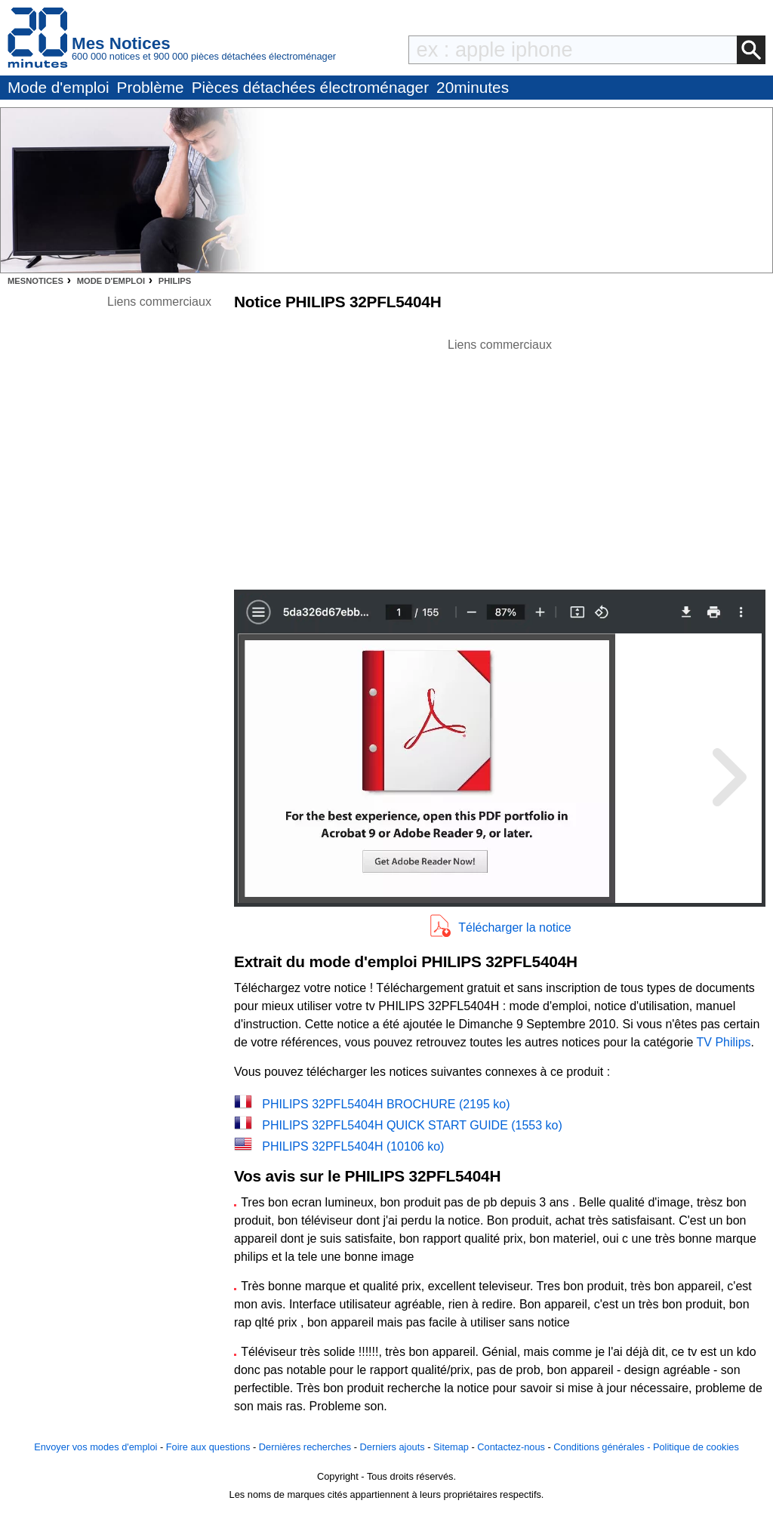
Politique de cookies (696, 1447)
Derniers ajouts (392, 1447)
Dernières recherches (305, 1447)
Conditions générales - (603, 1447)
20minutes (472, 87)
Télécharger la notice (514, 927)
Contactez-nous (511, 1447)
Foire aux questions (208, 1447)
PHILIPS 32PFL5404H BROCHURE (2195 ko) (386, 1104)
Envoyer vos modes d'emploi (95, 1447)
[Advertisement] (500, 459)
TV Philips (724, 1042)
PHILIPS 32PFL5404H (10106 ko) (353, 1146)
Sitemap (451, 1447)
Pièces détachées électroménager (310, 87)
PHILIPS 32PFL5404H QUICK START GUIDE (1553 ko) (412, 1125)
